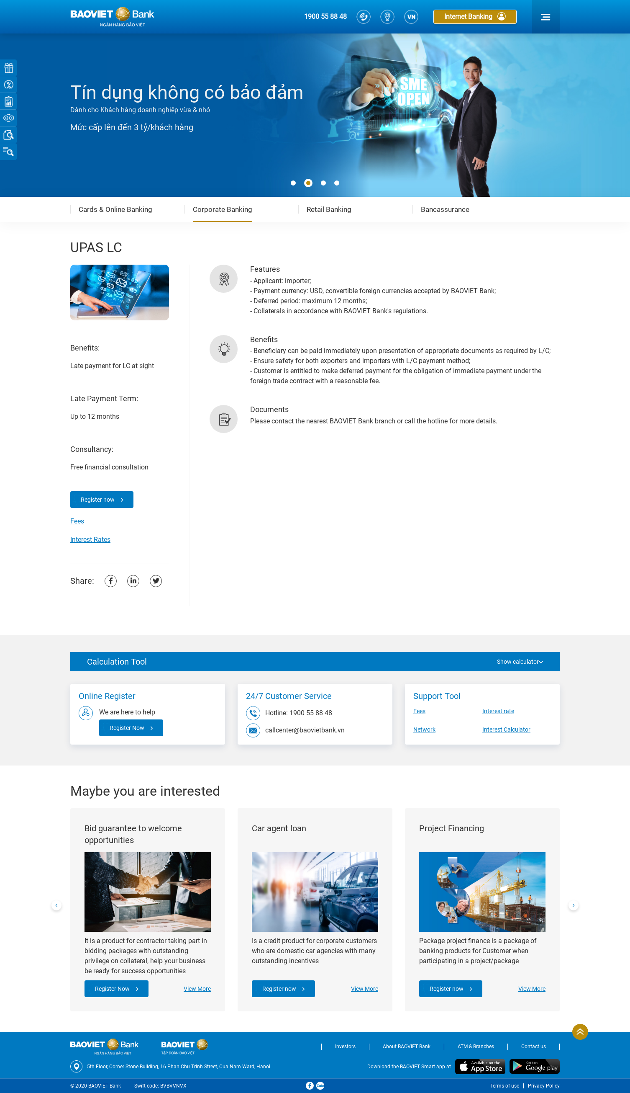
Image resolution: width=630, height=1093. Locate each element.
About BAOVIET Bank (406, 1046)
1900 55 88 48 (325, 17)
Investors (345, 1046)
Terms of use (504, 1086)
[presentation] (56, 905)
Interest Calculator (506, 729)
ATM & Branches (476, 1046)
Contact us (533, 1046)
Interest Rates (90, 540)
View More (197, 988)
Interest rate (498, 711)
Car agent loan (279, 828)
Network (424, 729)
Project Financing (451, 828)
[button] (293, 183)
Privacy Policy (544, 1086)
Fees (77, 521)
